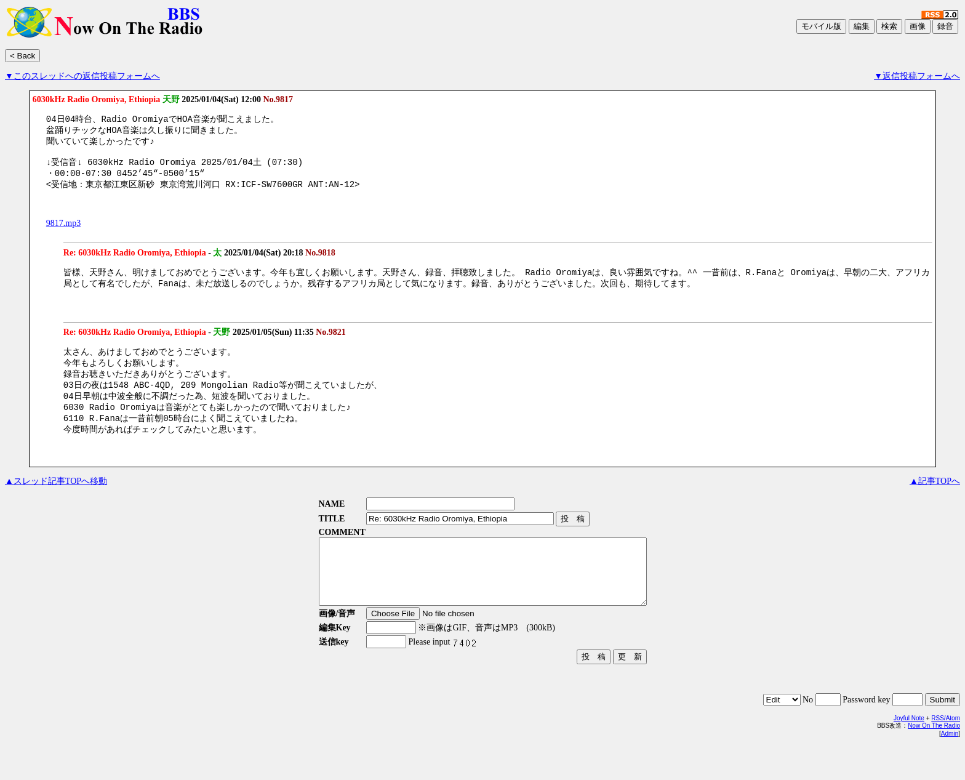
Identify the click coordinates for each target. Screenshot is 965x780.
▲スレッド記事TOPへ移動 (56, 502)
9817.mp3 (63, 232)
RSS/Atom (945, 752)
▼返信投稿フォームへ (917, 76)
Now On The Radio (934, 760)
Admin (949, 768)
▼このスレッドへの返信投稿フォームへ (82, 76)
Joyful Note (909, 752)
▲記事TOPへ (935, 502)
